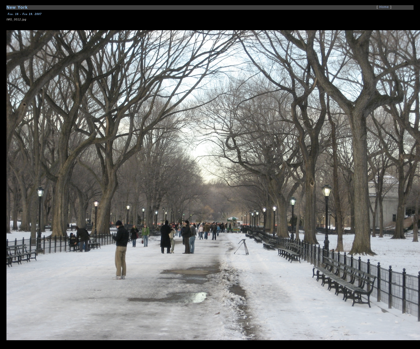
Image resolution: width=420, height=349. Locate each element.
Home (384, 7)
